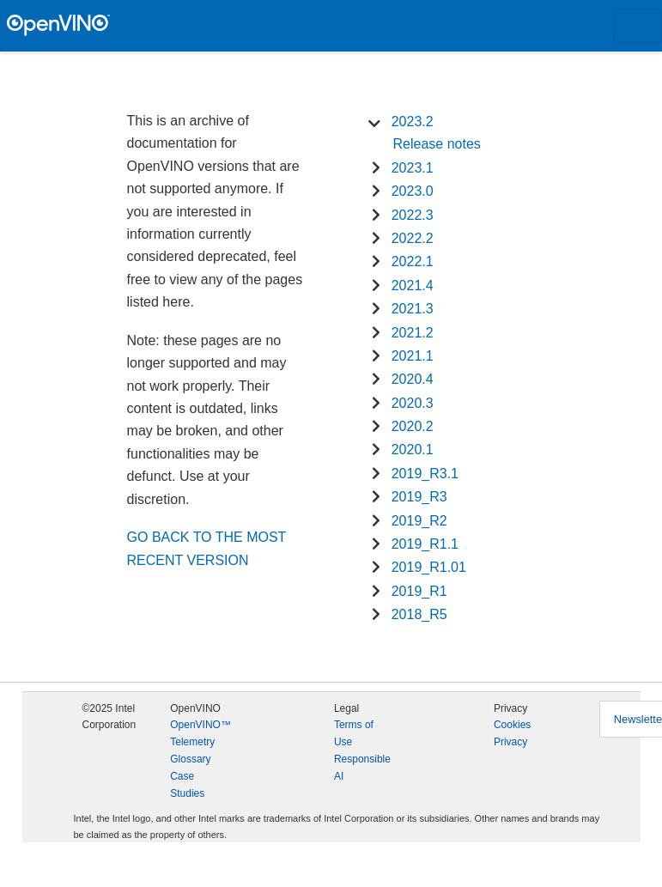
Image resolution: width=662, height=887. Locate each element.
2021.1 (413, 356)
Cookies (512, 725)
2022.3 (413, 215)
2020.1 (413, 449)
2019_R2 (419, 520)
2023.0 (413, 191)
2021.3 (413, 308)
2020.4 (413, 379)
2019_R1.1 (425, 544)
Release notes (437, 144)
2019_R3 (419, 496)
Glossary (190, 759)
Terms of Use (354, 733)
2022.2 (413, 238)
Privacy (510, 742)
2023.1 (413, 168)
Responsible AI (362, 767)
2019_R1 (419, 591)
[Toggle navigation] (638, 26)
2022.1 (413, 261)
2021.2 (413, 332)
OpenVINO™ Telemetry (200, 733)
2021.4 (413, 285)
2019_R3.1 (425, 473)
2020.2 (413, 426)
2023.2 (413, 121)
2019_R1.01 (429, 567)
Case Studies (187, 784)
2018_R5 (419, 614)
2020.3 (413, 403)
